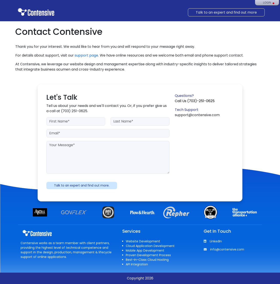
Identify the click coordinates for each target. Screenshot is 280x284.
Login (267, 2)
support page (86, 55)
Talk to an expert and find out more (226, 12)
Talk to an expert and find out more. (81, 185)
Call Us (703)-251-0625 (195, 100)
